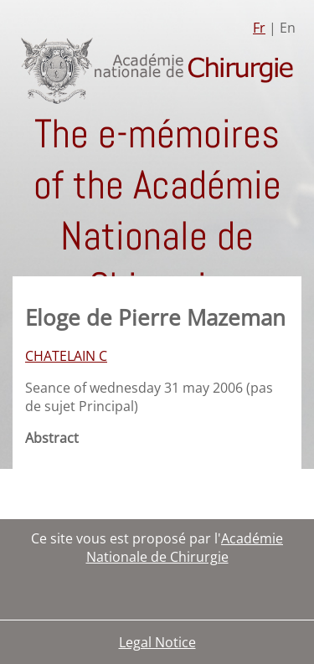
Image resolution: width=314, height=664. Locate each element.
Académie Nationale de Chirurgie (185, 547)
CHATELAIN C (66, 356)
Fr (259, 27)
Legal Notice (157, 642)
